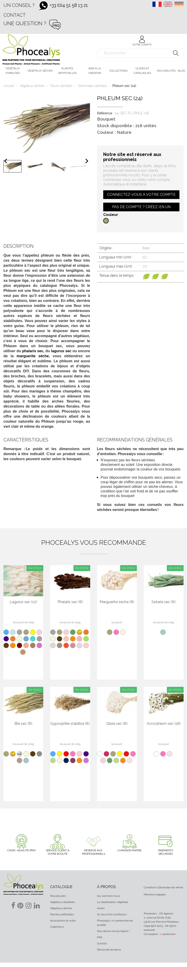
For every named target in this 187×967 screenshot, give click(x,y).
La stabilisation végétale (112, 902)
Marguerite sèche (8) (117, 602)
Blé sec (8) (23, 724)
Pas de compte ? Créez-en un (141, 207)
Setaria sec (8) (164, 602)
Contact (14, 15)
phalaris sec (32, 351)
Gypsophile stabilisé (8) (70, 724)
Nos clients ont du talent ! (113, 931)
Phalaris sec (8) (70, 602)
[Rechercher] (140, 53)
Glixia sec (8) (116, 724)
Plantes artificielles (62, 914)
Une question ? (24, 23)
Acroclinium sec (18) (164, 724)
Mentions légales (155, 894)
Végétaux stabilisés (62, 902)
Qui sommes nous (108, 895)
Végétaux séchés (61, 908)
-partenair (168, 934)
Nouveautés (58, 895)
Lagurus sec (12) (23, 602)
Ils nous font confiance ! (112, 914)
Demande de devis (109, 949)
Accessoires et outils (63, 920)
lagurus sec (61, 351)
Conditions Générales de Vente (163, 887)
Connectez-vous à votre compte (141, 194)
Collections (57, 926)
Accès (101, 908)
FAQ (99, 937)
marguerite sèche (32, 356)
